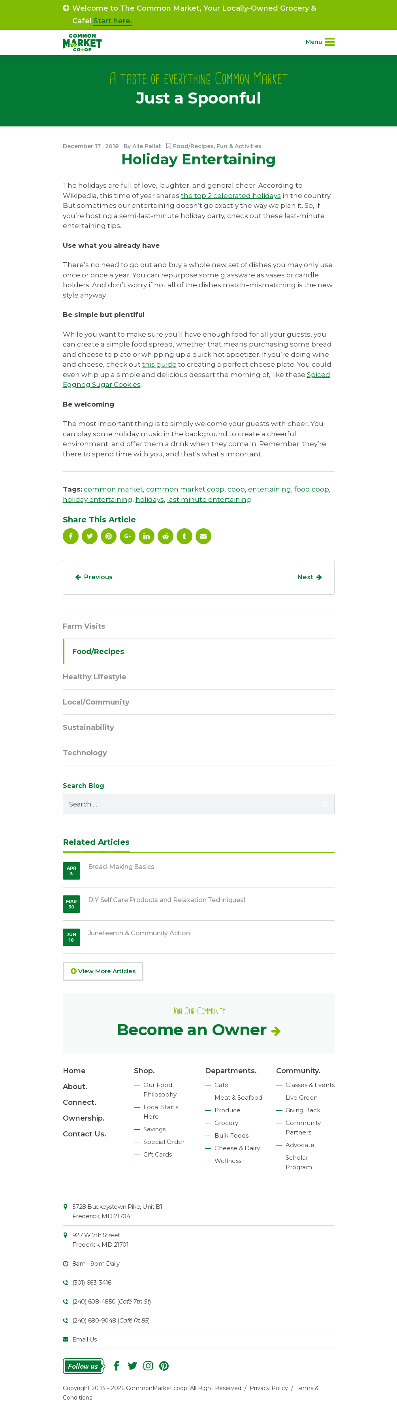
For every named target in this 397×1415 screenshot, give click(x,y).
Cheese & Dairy (237, 1148)
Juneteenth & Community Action (139, 933)
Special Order (163, 1142)
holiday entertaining (97, 499)
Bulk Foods (231, 1135)
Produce (227, 1110)
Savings (154, 1129)
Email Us (84, 1339)
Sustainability (88, 727)
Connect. (79, 1102)
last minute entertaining (209, 499)
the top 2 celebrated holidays (231, 196)
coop (236, 489)
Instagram (148, 1366)
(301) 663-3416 (91, 1282)
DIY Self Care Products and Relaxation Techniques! (166, 900)
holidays (149, 499)
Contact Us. (84, 1134)
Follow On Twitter (90, 536)
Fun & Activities (239, 146)
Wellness (227, 1160)
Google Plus (127, 536)
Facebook (71, 536)
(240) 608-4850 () (111, 1301)
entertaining (269, 489)
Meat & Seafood (238, 1097)
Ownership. (84, 1118)
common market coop (185, 489)
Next (305, 577)
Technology (85, 752)
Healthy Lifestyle (94, 677)
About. (75, 1086)
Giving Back (303, 1110)
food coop (311, 489)
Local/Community (96, 702)
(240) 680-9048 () (111, 1320)
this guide (159, 364)
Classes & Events (310, 1085)
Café (221, 1085)
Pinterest (109, 536)
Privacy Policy (269, 1388)
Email (203, 536)
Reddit (165, 536)
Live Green (302, 1097)
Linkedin (146, 536)
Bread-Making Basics (121, 866)
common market (113, 489)
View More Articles (103, 971)
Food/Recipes (193, 146)
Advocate (300, 1145)
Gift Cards (157, 1154)
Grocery (226, 1123)
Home (74, 1070)
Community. (298, 1070)
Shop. (144, 1070)
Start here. (112, 21)
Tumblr (184, 536)
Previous (98, 577)
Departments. (231, 1070)
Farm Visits (84, 626)
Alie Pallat (146, 146)
